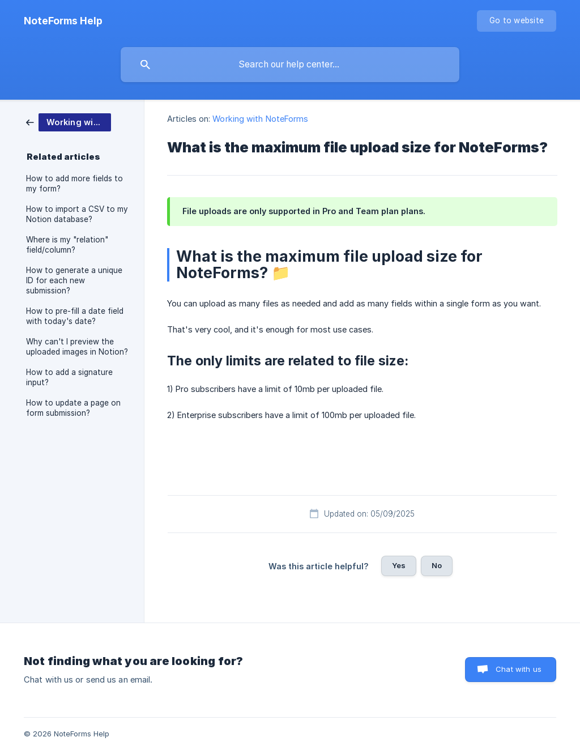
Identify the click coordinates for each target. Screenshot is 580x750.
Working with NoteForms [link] (260, 118)
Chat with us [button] (518, 669)
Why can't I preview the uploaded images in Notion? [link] (77, 346)
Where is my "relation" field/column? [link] (67, 244)
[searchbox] (290, 64)
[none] (63, 21)
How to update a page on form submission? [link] (73, 407)
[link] (68, 121)
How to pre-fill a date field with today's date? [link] (74, 316)
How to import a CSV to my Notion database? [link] (77, 214)
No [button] (437, 565)
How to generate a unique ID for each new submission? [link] (74, 280)
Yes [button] (399, 565)
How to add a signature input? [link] (69, 377)
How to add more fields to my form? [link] (74, 183)
